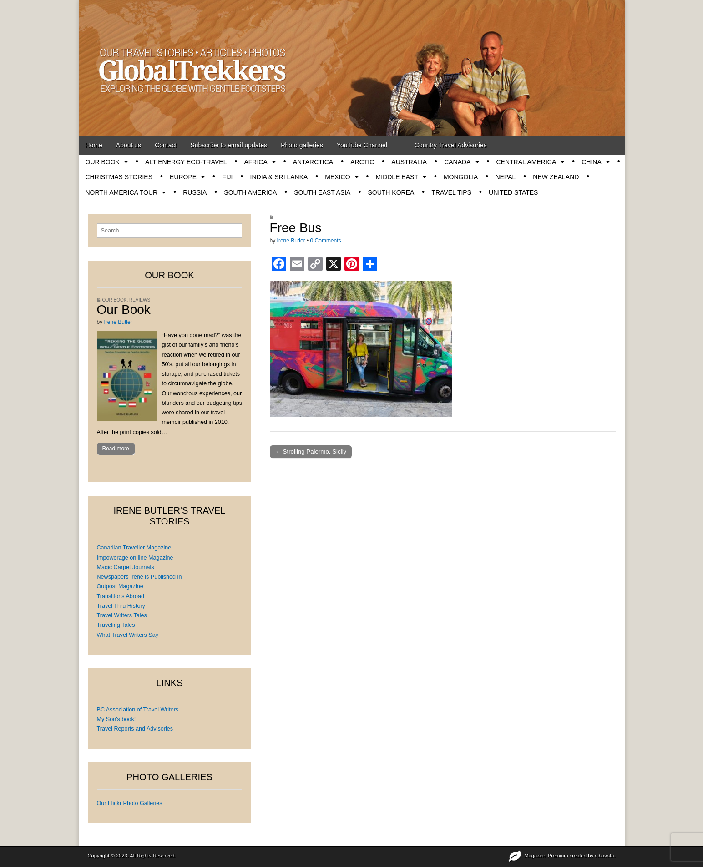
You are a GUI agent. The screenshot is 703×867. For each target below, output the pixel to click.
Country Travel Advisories (451, 145)
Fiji (227, 177)
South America (250, 192)
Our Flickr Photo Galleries (129, 803)
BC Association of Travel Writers (138, 709)
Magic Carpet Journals (125, 567)
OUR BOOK (103, 162)
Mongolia (461, 177)
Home (94, 145)
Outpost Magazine (120, 586)
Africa (255, 162)
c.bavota (604, 855)
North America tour (122, 192)
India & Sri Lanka (279, 177)
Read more (115, 448)
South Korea (391, 192)
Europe (183, 177)
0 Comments (325, 240)
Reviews (139, 299)
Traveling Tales (116, 625)
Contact (166, 145)
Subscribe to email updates (228, 145)
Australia (409, 162)
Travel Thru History (121, 606)
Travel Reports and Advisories (135, 729)
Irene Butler (291, 240)
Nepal (505, 177)
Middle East (397, 177)
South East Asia (322, 192)
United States (513, 192)
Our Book (124, 309)
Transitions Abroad (121, 596)
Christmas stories (119, 177)
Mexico (337, 177)
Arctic (362, 162)
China (592, 162)
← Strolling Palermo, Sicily (311, 451)
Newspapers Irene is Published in (139, 577)
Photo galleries (302, 145)
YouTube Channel (362, 145)
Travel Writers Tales (122, 615)
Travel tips (451, 192)
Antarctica (313, 162)
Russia (195, 192)
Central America (526, 162)
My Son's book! (116, 719)
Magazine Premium (546, 855)
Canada (457, 162)
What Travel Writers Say (128, 635)
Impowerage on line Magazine (135, 557)
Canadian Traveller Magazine (134, 547)
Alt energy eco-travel (186, 162)
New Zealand (556, 177)
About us (128, 145)
